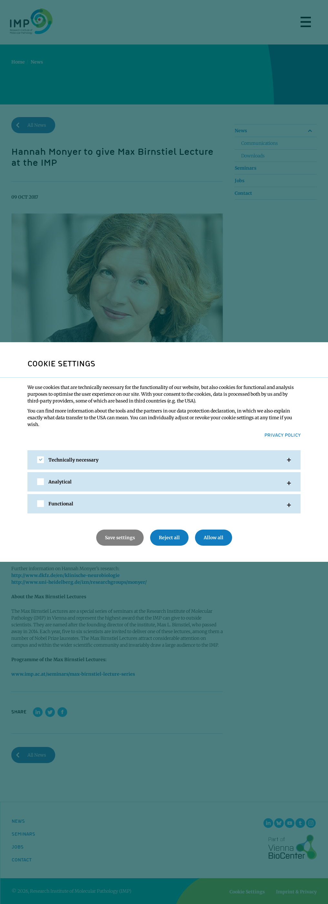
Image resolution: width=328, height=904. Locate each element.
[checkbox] (40, 459)
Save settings (120, 538)
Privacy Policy (282, 434)
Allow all (213, 538)
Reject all (169, 538)
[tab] (164, 460)
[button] (164, 460)
